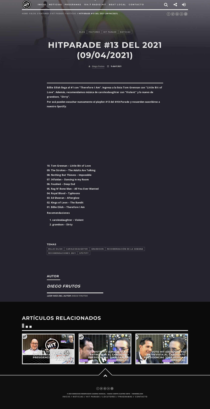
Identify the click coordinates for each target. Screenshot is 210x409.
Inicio (66, 396)
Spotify (84, 253)
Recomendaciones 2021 (62, 253)
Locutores (109, 396)
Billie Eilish (55, 249)
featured (44, 13)
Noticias (78, 396)
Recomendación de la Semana (125, 249)
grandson (97, 249)
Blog (33, 13)
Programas (125, 396)
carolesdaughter (77, 249)
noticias (71, 13)
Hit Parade (58, 13)
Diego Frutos (98, 66)
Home (25, 13)
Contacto (141, 396)
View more (48, 349)
